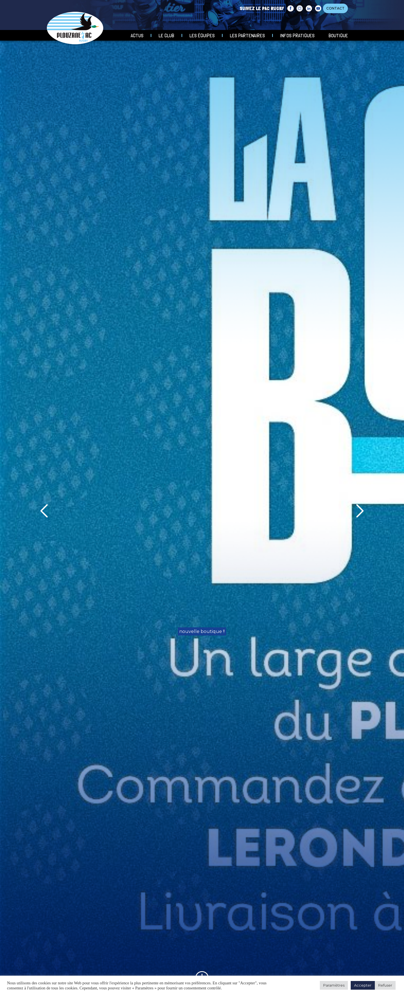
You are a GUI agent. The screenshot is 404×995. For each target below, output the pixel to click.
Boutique (338, 35)
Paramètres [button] (334, 985)
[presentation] (44, 511)
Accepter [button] (362, 985)
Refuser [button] (385, 985)
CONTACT (335, 8)
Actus (137, 35)
